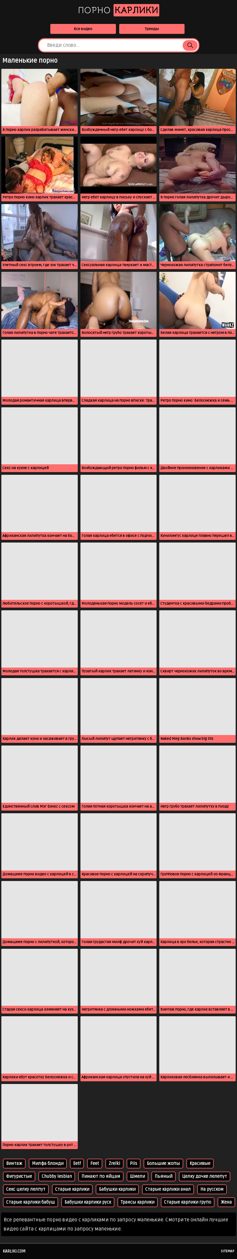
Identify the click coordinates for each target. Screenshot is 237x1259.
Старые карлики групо (187, 1202)
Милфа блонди (47, 1163)
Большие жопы (163, 1163)
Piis (133, 1163)
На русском (212, 1189)
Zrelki (114, 1163)
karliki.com (14, 1251)
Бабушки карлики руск (88, 1202)
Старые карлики (72, 1189)
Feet (94, 1163)
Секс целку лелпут (25, 1189)
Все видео (83, 29)
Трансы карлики (137, 1202)
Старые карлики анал (168, 1189)
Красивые (200, 1163)
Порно (118, 10)
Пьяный (163, 1176)
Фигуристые (19, 1176)
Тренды (152, 29)
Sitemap (227, 1251)
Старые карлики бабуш (30, 1202)
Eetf (77, 1163)
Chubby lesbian (57, 1176)
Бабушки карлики (117, 1189)
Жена (226, 1202)
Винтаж (14, 1163)
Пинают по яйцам (101, 1176)
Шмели (137, 1176)
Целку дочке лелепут (204, 1176)
